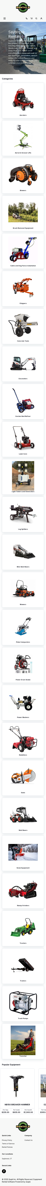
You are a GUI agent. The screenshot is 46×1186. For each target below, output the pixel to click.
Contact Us (29, 1140)
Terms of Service (8, 1144)
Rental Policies (7, 1147)
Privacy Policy (7, 1140)
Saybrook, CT (7, 1159)
